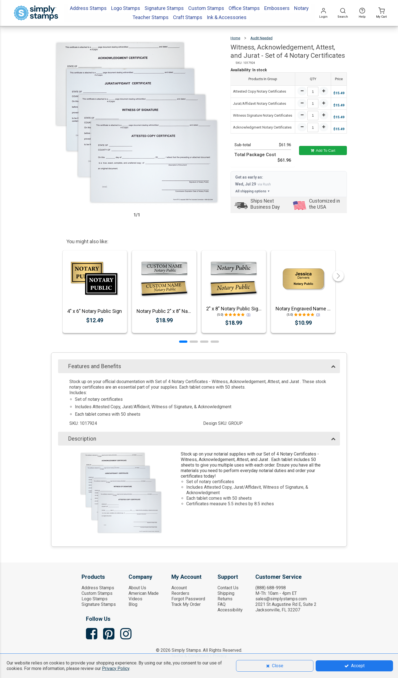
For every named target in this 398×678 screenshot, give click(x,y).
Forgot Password (188, 598)
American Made (144, 593)
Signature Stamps (99, 604)
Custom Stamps (97, 593)
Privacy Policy (115, 668)
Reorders (180, 593)
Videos (135, 598)
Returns (225, 598)
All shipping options (252, 191)
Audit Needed (261, 38)
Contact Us (228, 587)
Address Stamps (98, 587)
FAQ (222, 604)
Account (179, 587)
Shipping (226, 593)
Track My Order (186, 604)
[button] (183, 342)
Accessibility (230, 609)
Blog (133, 604)
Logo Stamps (95, 598)
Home (235, 38)
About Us (137, 587)
